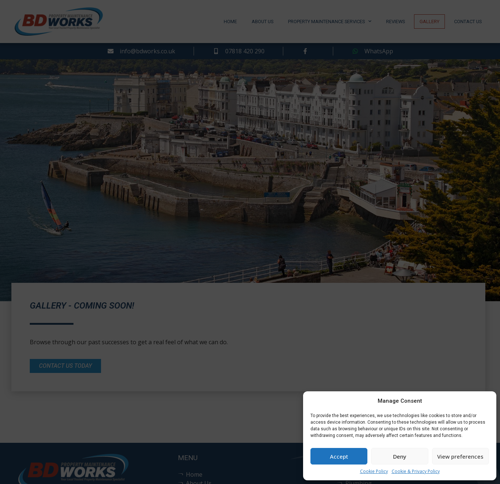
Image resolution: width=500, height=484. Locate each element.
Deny (399, 456)
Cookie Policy (374, 471)
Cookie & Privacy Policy (416, 471)
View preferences (460, 456)
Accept (339, 456)
